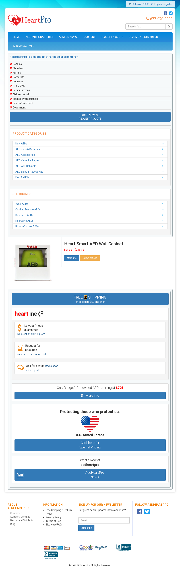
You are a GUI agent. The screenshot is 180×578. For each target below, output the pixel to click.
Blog (12, 524)
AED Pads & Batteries (39, 36)
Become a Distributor (143, 36)
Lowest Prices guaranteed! (31, 330)
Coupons (90, 36)
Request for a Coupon (32, 350)
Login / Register (161, 4)
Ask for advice (37, 368)
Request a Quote (112, 36)
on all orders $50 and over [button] (90, 299)
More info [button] (71, 258)
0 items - (141, 4)
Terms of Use (53, 520)
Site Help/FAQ (54, 524)
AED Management (24, 46)
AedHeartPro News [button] (60, 475)
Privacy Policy (53, 517)
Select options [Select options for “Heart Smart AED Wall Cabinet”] (90, 258)
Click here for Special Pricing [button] (90, 445)
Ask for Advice (68, 36)
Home (16, 36)
